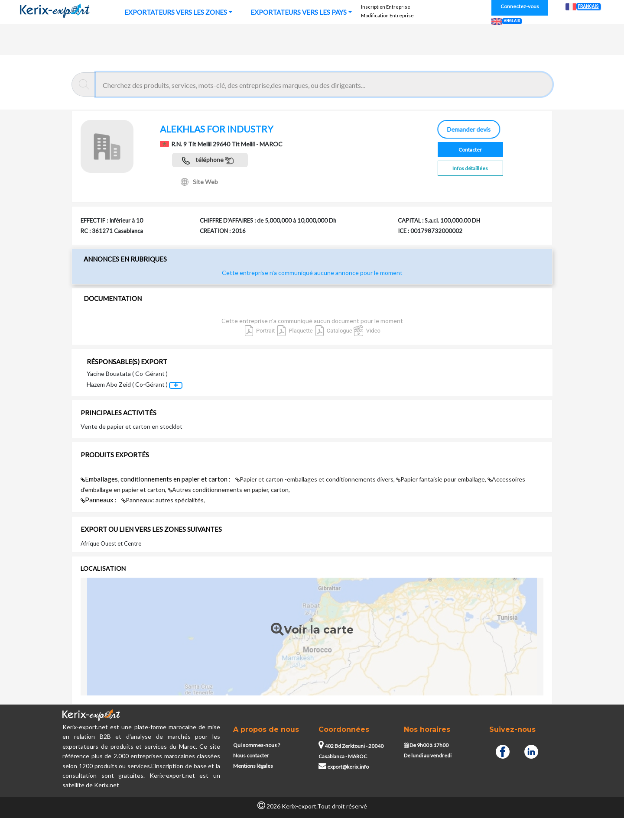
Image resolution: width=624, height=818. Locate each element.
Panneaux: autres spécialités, (163, 500)
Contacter (470, 149)
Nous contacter (251, 755)
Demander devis (468, 129)
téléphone (208, 160)
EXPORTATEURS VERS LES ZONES (175, 12)
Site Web (199, 182)
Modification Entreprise (387, 15)
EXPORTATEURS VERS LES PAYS (298, 12)
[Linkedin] (531, 750)
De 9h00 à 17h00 (426, 745)
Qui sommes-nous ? (256, 745)
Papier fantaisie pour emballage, (442, 479)
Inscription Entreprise (385, 7)
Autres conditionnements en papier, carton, (229, 489)
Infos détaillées (470, 168)
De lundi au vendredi (428, 755)
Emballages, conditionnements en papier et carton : (156, 479)
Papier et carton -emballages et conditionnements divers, (315, 479)
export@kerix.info (343, 766)
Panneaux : (99, 500)
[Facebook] (502, 750)
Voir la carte (312, 630)
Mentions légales (253, 766)
